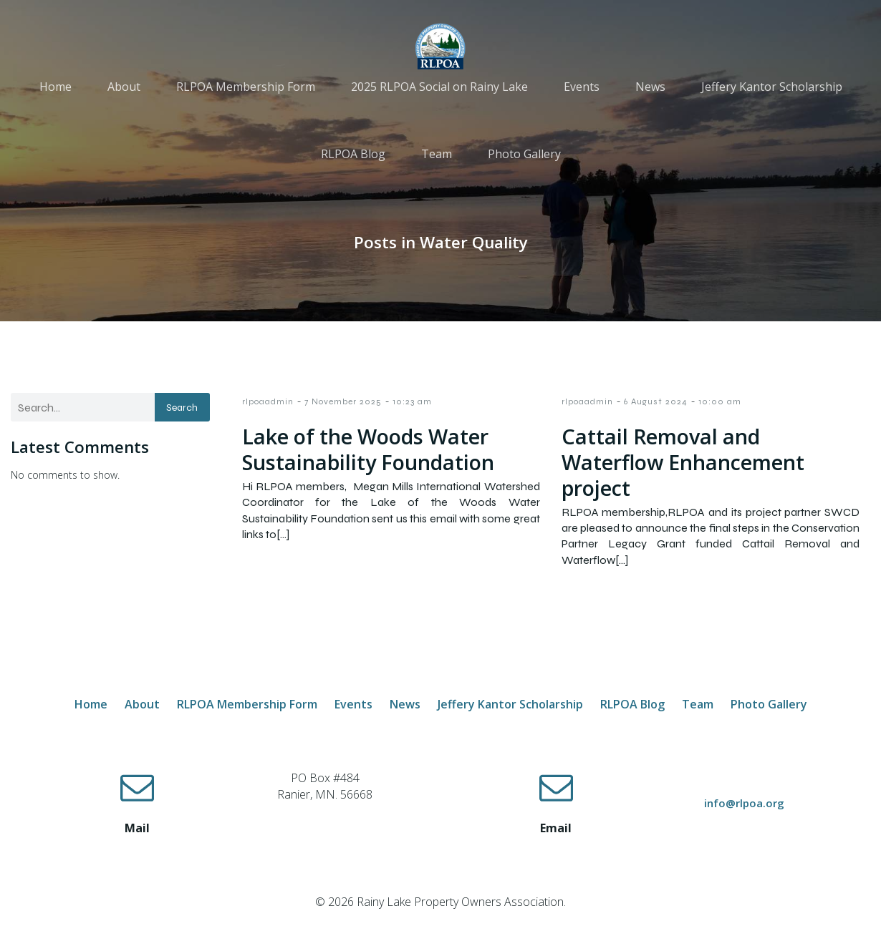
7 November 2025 (343, 401)
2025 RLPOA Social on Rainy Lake (439, 87)
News (650, 87)
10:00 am (719, 401)
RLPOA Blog (353, 154)
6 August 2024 (656, 401)
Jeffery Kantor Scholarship (771, 87)
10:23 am (412, 401)
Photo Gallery (524, 154)
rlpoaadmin (268, 401)
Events (582, 87)
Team (436, 154)
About (123, 87)
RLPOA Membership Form (245, 87)
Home (55, 87)
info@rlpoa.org (744, 803)
